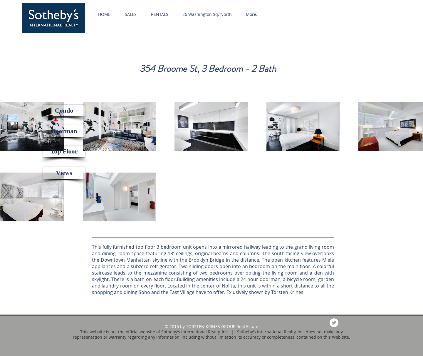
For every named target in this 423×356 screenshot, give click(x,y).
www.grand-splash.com (162, 342)
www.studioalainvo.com (257, 342)
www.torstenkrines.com (210, 342)
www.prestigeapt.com (116, 342)
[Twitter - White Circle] (334, 322)
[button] (64, 110)
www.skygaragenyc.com (304, 342)
